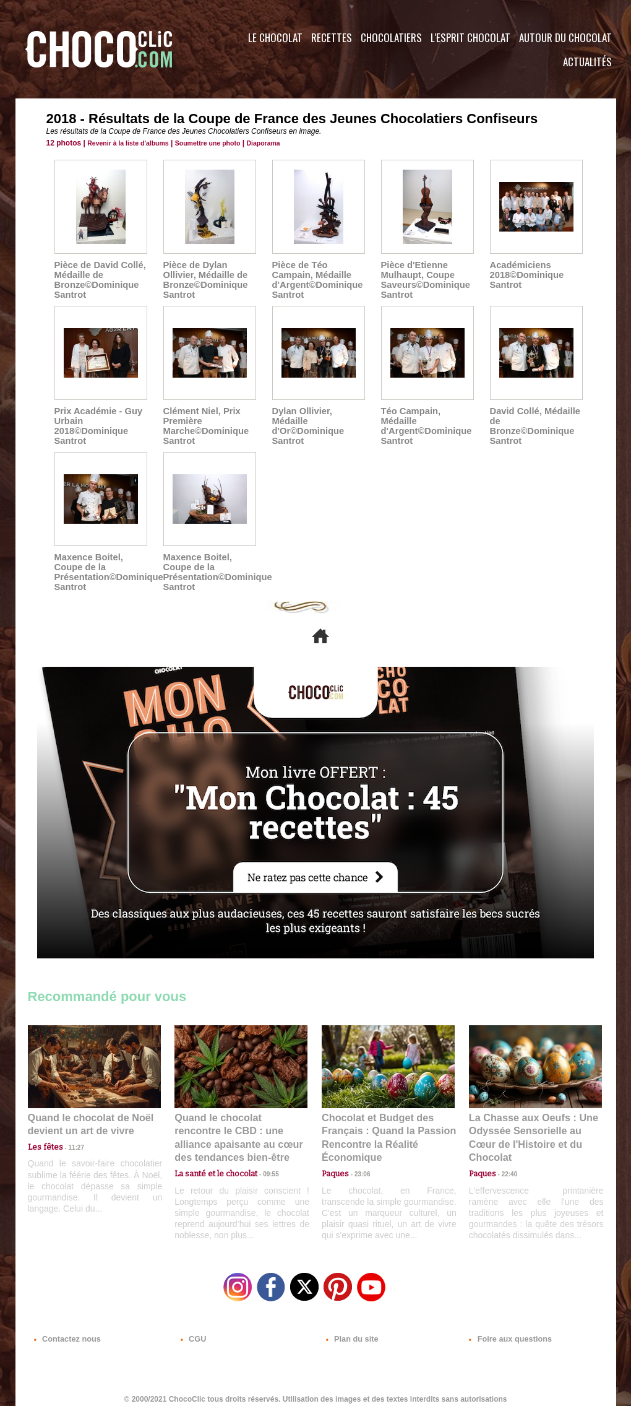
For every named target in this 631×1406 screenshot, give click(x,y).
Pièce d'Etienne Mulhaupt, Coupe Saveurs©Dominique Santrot (423, 280)
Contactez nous (65, 1331)
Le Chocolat (275, 37)
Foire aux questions (505, 1331)
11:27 (69, 1144)
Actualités (587, 61)
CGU (192, 1331)
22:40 (504, 1156)
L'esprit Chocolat (470, 37)
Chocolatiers (391, 37)
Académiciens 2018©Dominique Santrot (525, 275)
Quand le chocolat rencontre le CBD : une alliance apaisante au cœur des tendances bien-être (240, 1129)
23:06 (357, 1168)
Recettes (331, 37)
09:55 (261, 1156)
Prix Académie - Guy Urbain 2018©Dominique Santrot (96, 426)
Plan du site (350, 1331)
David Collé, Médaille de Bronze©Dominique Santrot (533, 426)
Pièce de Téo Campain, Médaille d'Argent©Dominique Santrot (315, 280)
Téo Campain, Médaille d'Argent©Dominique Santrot (424, 426)
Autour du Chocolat (565, 37)
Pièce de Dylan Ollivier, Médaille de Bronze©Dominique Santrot (203, 280)
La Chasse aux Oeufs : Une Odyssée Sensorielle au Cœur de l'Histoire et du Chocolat (530, 1129)
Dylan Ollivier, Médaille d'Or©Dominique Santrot (306, 426)
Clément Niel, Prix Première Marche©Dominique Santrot (204, 426)
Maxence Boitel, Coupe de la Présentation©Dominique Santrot (106, 572)
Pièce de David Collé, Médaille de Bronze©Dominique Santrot (98, 280)
